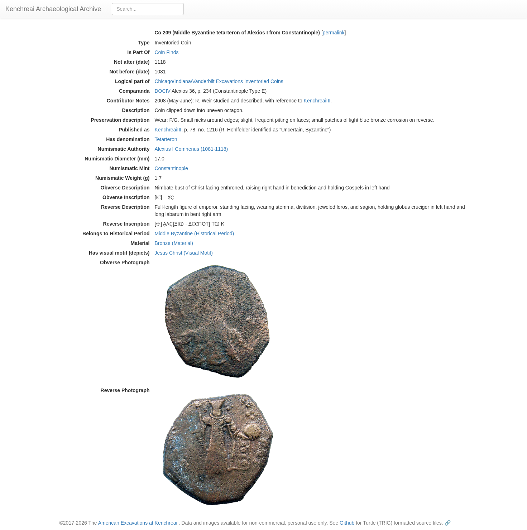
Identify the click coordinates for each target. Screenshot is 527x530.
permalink (334, 32)
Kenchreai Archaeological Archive (53, 9)
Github (347, 523)
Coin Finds (167, 52)
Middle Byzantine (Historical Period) (194, 233)
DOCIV (163, 91)
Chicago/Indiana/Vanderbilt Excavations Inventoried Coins (219, 81)
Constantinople (171, 168)
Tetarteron (166, 139)
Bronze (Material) (174, 243)
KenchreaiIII (317, 100)
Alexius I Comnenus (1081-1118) (191, 149)
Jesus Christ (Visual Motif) (184, 253)
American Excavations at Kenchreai (137, 523)
